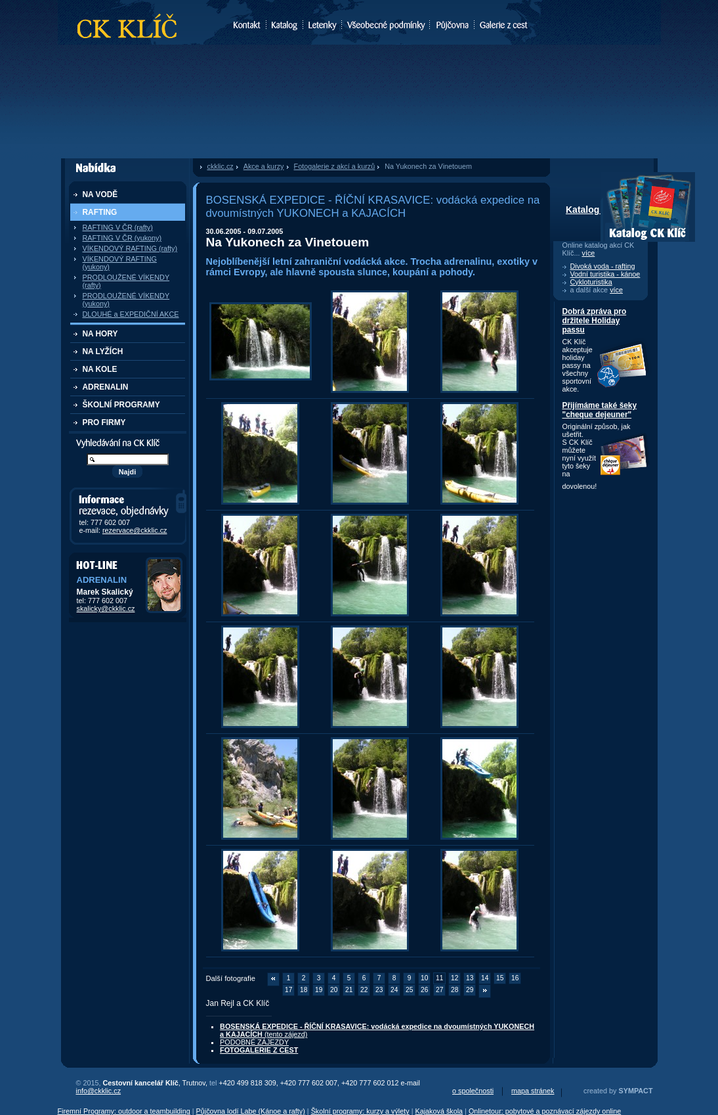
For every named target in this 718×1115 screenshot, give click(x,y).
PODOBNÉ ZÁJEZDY (254, 1042)
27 (439, 989)
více (588, 253)
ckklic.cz (220, 166)
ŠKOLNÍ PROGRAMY (121, 404)
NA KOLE (100, 369)
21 (348, 989)
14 (484, 978)
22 (364, 989)
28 (454, 989)
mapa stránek (532, 1091)
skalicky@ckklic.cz (106, 608)
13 (469, 978)
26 (424, 989)
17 (288, 989)
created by (617, 1091)
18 (303, 989)
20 (333, 989)
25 (409, 989)
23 (379, 989)
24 (394, 989)
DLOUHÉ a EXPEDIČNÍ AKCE (131, 314)
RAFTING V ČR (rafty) (118, 227)
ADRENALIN (106, 387)
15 (499, 978)
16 (514, 978)
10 (424, 978)
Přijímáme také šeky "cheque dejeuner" (599, 410)
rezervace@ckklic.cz (134, 530)
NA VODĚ (100, 194)
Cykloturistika (591, 282)
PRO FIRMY (104, 422)
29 (469, 989)
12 (454, 978)
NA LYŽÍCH (103, 351)
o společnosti (473, 1091)
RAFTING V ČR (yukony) (122, 238)
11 (439, 978)
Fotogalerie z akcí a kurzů (334, 166)
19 (318, 989)
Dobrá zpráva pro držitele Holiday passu (594, 320)
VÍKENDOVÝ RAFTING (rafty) (130, 248)
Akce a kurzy (263, 166)
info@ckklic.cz (98, 1091)
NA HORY (100, 333)
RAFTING (100, 212)
